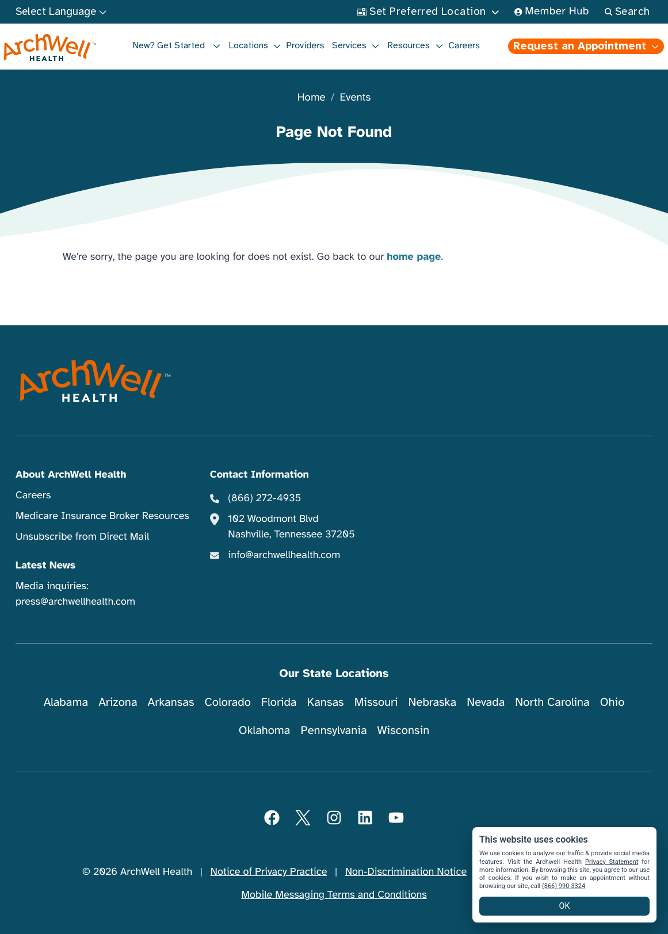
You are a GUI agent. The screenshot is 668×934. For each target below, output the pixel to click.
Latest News (45, 565)
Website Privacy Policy (535, 872)
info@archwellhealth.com (284, 555)
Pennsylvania (334, 730)
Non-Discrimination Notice (406, 872)
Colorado (228, 702)
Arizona (117, 702)
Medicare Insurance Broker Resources (102, 516)
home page (414, 257)
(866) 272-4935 (264, 498)
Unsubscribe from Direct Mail (82, 537)
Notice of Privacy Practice (269, 872)
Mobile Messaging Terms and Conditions (333, 895)
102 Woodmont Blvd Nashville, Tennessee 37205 (291, 527)
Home (311, 98)
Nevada (486, 702)
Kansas (325, 702)
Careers (464, 45)
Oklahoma (265, 730)
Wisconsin (403, 730)
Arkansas (171, 702)
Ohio (612, 702)
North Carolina (552, 702)
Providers (305, 45)
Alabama (66, 702)
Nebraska (433, 702)
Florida (279, 702)
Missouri (376, 702)
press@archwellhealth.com (75, 601)
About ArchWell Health (71, 474)
